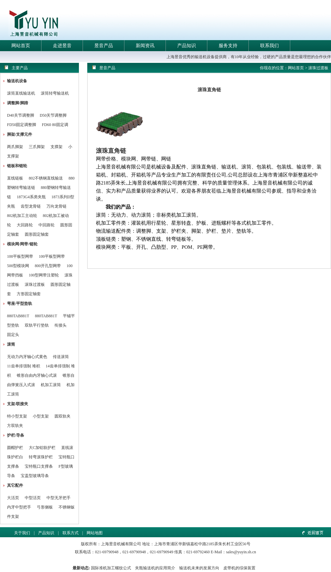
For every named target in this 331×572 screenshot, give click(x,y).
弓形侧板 (45, 507)
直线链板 (15, 178)
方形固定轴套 (29, 294)
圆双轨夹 (62, 416)
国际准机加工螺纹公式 (111, 568)
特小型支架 (17, 416)
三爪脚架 (37, 146)
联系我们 (269, 45)
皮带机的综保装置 (239, 568)
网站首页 (20, 45)
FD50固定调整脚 (21, 124)
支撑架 (56, 146)
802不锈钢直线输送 (46, 178)
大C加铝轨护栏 (42, 447)
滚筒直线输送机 (21, 93)
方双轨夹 (15, 425)
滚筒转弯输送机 (55, 93)
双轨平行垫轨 (37, 325)
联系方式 (71, 533)
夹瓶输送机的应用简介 (155, 568)
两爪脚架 (15, 146)
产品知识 (186, 45)
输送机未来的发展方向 (199, 568)
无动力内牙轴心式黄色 (27, 356)
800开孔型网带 (48, 265)
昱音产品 (103, 45)
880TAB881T (18, 316)
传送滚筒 (61, 356)
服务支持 (228, 45)
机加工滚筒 (51, 384)
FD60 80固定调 (55, 124)
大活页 (13, 497)
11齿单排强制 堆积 (23, 366)
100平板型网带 (20, 256)
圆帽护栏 (15, 447)
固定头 (13, 334)
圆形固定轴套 (37, 234)
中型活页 (33, 497)
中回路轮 (46, 225)
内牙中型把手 (19, 507)
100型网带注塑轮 (44, 275)
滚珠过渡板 (35, 284)
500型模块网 (18, 265)
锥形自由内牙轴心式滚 (37, 375)
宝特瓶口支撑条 (39, 466)
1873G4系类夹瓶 (31, 197)
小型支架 (41, 416)
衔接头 (60, 325)
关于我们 (22, 533)
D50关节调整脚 (53, 115)
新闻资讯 (145, 45)
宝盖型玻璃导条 (35, 475)
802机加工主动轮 (22, 215)
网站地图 (95, 533)
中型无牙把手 (58, 497)
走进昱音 (62, 45)
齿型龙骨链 (31, 206)
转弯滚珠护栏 (41, 457)
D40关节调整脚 (20, 115)
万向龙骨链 (56, 206)
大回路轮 (25, 225)
